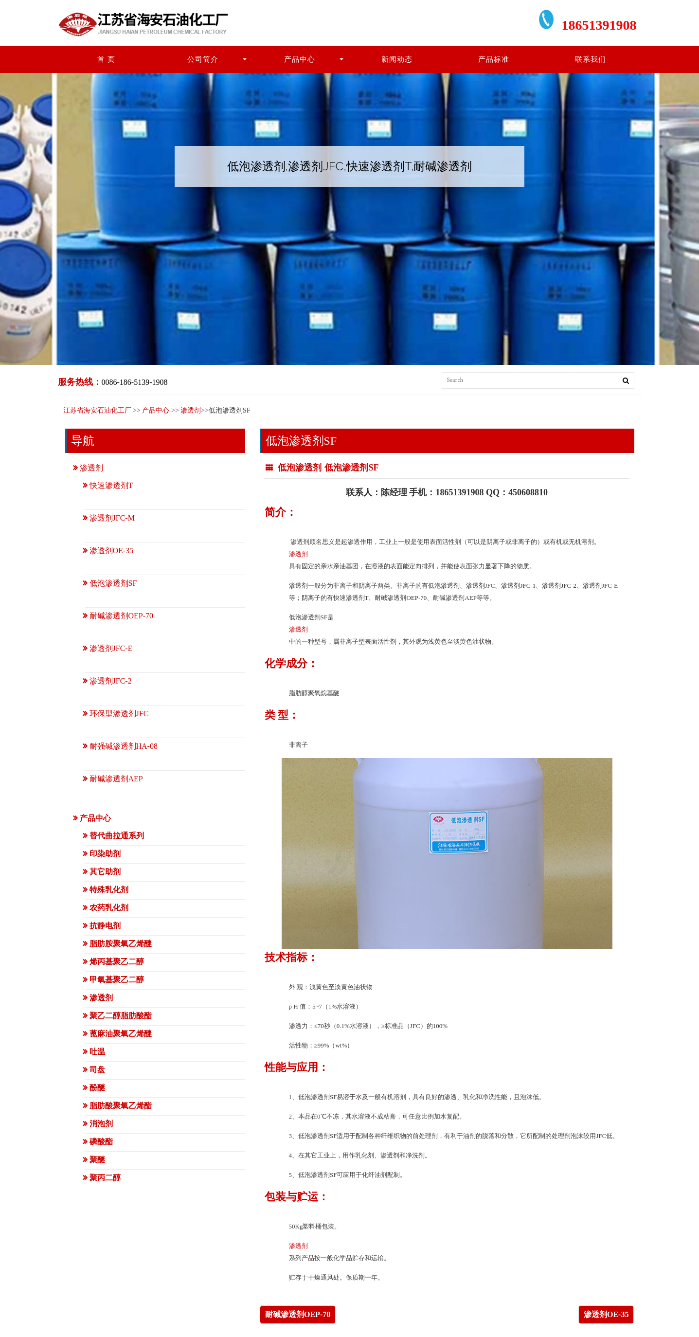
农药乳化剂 (109, 907)
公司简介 (202, 59)
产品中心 (299, 59)
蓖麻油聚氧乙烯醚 (121, 1034)
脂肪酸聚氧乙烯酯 (121, 1106)
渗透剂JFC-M (112, 518)
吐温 (97, 1052)
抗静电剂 (105, 925)
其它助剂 (105, 871)
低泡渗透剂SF (351, 467)
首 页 (106, 59)
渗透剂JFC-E (111, 648)
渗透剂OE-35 (606, 1314)
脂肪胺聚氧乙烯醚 (121, 944)
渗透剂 (190, 410)
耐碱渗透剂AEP (116, 779)
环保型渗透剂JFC (119, 713)
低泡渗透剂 (300, 467)
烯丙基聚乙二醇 (117, 962)
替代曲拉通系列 (117, 835)
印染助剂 (105, 853)
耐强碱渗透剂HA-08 (124, 746)
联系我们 (590, 59)
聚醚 (97, 1160)
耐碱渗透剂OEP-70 (297, 1314)
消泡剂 (101, 1124)
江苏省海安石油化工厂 (97, 410)
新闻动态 (396, 59)
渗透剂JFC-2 (111, 681)
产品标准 (493, 59)
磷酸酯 (101, 1142)
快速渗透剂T (111, 485)
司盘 (97, 1070)
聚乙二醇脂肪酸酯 (121, 1016)
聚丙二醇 (105, 1178)
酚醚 (97, 1088)
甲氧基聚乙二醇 (117, 980)
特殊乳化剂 (109, 889)
